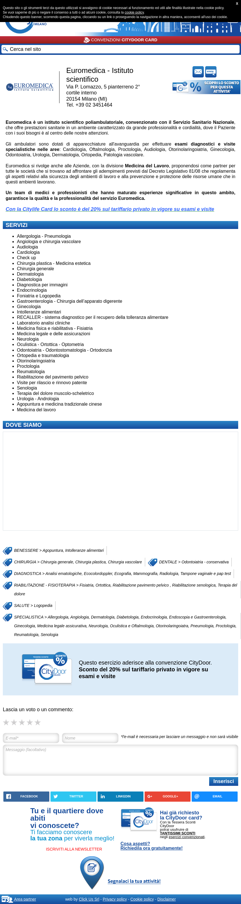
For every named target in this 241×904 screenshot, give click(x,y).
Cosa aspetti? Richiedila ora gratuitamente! (152, 846)
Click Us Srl (89, 899)
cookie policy (134, 12)
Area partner (18, 899)
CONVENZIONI (120, 40)
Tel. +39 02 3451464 (89, 105)
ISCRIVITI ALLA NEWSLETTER (74, 849)
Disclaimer (166, 899)
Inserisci (223, 781)
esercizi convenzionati (187, 837)
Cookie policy (142, 899)
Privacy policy (115, 899)
